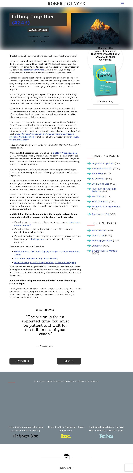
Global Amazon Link (24, 251)
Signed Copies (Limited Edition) (42, 258)
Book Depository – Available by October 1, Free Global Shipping (45, 262)
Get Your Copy (105, 101)
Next (67, 361)
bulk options (37, 239)
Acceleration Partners (33, 70)
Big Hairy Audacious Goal (64, 153)
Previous (23, 361)
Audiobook (19, 258)
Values (43, 41)
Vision (34, 41)
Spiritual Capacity (34, 36)
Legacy (47, 36)
